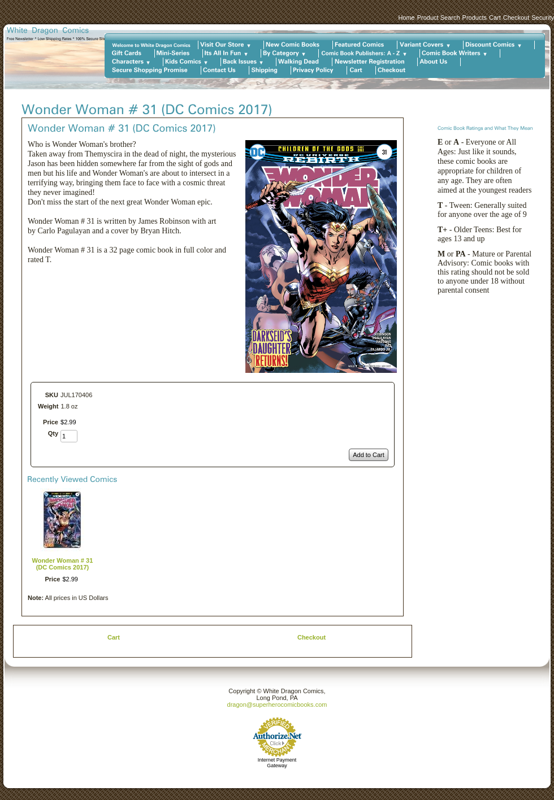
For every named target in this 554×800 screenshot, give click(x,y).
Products (474, 17)
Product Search (438, 17)
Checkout (516, 17)
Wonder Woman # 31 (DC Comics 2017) (62, 564)
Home (406, 17)
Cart (495, 17)
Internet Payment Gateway (277, 762)
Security (542, 17)
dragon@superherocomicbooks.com (277, 704)
